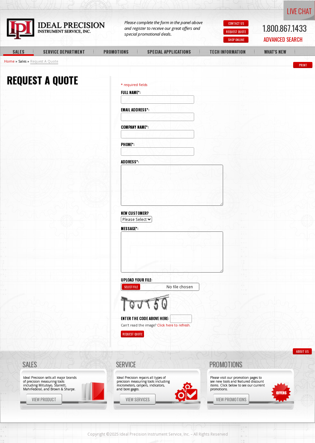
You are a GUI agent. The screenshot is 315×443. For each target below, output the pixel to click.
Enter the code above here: (145, 318)
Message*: (130, 228)
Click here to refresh (173, 325)
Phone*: (128, 144)
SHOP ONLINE (236, 39)
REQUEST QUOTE (236, 31)
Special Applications (169, 51)
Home (9, 61)
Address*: (130, 161)
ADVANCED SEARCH (283, 39)
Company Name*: (135, 127)
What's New (275, 51)
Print (303, 65)
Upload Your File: (136, 279)
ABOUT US (302, 351)
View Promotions (231, 399)
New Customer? (134, 213)
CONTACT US (236, 23)
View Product (44, 399)
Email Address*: (135, 109)
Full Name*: (131, 92)
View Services (138, 399)
